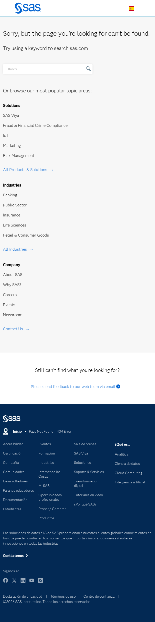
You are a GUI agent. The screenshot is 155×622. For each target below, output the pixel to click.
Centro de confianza (99, 596)
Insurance (11, 215)
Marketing (12, 145)
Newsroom (12, 314)
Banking (10, 195)
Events (9, 304)
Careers (10, 294)
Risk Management (18, 155)
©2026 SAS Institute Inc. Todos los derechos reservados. (47, 601)
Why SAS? (12, 284)
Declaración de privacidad (22, 596)
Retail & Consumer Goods (26, 235)
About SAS (12, 274)
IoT (5, 135)
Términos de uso (63, 596)
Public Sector (15, 205)
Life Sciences (14, 225)
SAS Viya (11, 115)
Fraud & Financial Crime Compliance (35, 125)
